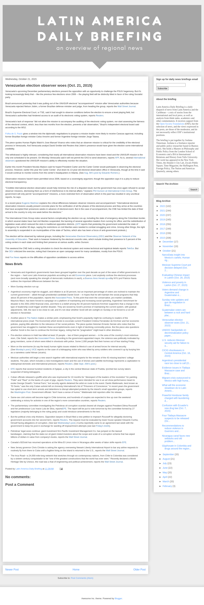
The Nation (32, 318)
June (165, 467)
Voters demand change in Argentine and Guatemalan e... (175, 292)
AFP (117, 157)
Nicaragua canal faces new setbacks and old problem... (176, 438)
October (167, 250)
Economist (80, 275)
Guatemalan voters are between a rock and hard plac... (176, 313)
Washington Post (22, 392)
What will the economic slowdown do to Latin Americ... (174, 388)
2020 (163, 215)
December (168, 241)
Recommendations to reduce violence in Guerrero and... (173, 428)
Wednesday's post (66, 423)
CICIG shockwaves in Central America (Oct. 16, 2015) (176, 353)
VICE (34, 349)
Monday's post (23, 349)
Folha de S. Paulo (13, 133)
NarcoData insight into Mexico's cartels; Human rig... (176, 257)
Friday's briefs (102, 426)
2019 (163, 219)
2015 (163, 237)
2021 (163, 210)
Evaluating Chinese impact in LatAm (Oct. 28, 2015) (176, 276)
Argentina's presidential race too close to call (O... (176, 362)
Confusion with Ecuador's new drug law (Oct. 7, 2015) (175, 408)
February (167, 486)
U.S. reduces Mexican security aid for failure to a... (175, 343)
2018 (163, 224)
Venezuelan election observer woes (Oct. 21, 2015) (175, 323)
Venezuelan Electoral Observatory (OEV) (84, 236)
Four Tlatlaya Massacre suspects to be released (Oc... (175, 418)
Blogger (118, 598)
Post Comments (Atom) (82, 578)
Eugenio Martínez (30, 203)
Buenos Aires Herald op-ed (98, 278)
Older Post (139, 569)
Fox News (14, 257)
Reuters (99, 115)
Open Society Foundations (172, 124)
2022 (163, 206)
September (168, 454)
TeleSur (130, 248)
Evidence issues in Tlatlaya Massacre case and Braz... (176, 370)
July (165, 463)
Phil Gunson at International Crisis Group (112, 191)
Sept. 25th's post (87, 364)
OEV (11, 251)
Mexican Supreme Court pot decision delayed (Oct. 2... (176, 268)
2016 (163, 233)
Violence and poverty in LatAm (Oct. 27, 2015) (174, 283)
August (166, 459)
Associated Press (63, 297)
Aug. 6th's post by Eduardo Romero (101, 173)
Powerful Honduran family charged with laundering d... (175, 398)
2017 (163, 228)
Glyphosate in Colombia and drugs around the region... (176, 447)
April (165, 477)
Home (76, 569)
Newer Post (12, 569)
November (168, 246)
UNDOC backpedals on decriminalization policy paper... (175, 333)
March (166, 481)
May (165, 472)
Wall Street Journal (126, 106)
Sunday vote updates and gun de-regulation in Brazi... (175, 302)
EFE (13, 369)
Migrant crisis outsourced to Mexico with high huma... (176, 379)
